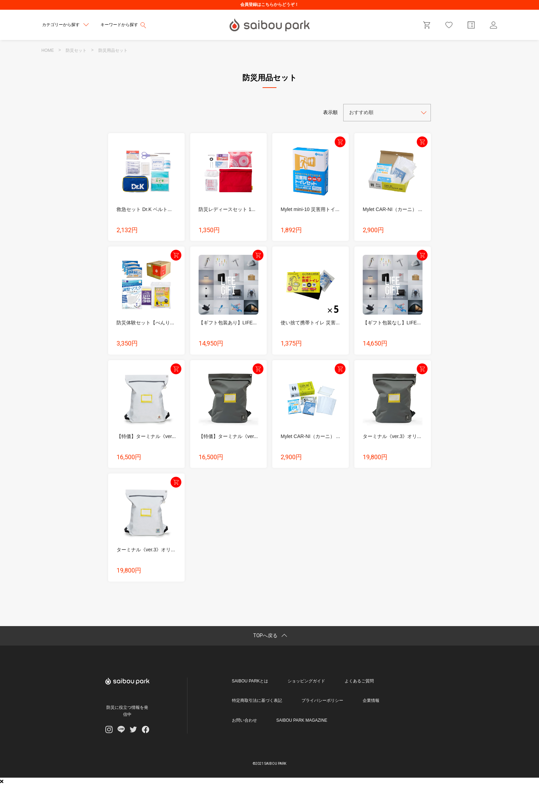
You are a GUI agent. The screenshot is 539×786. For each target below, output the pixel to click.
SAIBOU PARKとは (250, 681)
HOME (47, 50)
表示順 (330, 112)
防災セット (76, 50)
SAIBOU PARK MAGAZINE (301, 720)
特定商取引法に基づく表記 (257, 700)
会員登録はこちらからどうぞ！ (269, 4)
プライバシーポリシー (322, 700)
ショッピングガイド (306, 681)
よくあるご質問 (359, 681)
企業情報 (371, 700)
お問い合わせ (244, 720)
